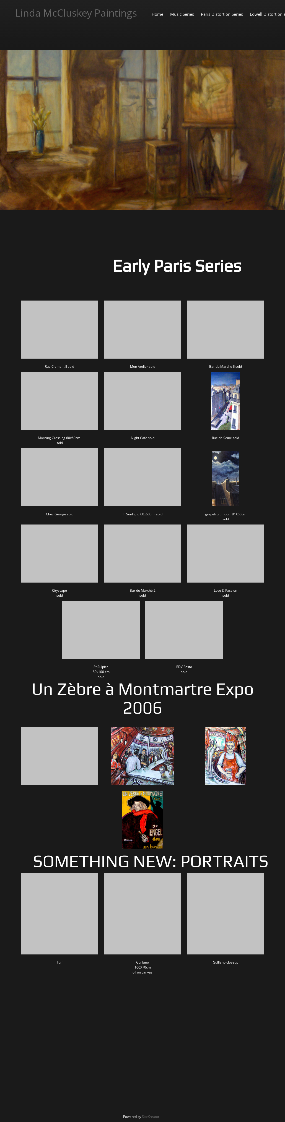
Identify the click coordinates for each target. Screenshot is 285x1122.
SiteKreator (150, 1116)
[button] (59, 333)
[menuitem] (157, 13)
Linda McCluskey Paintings (76, 13)
